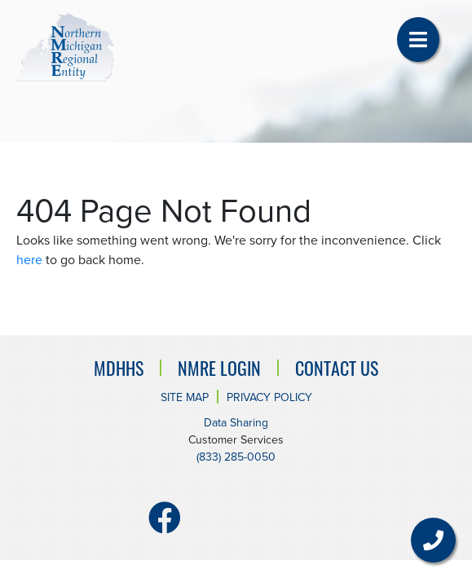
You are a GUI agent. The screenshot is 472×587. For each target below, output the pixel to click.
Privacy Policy (269, 397)
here (29, 259)
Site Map (185, 397)
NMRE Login (219, 368)
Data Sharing (236, 422)
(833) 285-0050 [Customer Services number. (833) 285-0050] (236, 457)
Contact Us (336, 368)
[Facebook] (164, 525)
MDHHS (118, 368)
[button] (418, 39)
